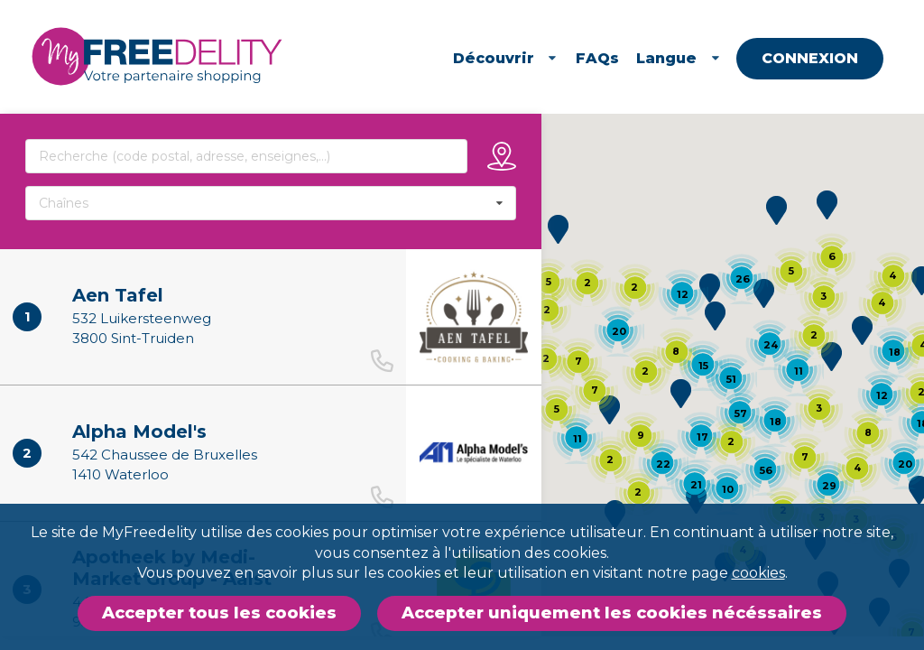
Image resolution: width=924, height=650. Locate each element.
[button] (709, 288)
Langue (679, 58)
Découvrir (506, 58)
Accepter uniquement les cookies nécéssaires (612, 613)
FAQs (597, 58)
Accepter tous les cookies (219, 613)
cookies (758, 572)
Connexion (810, 58)
